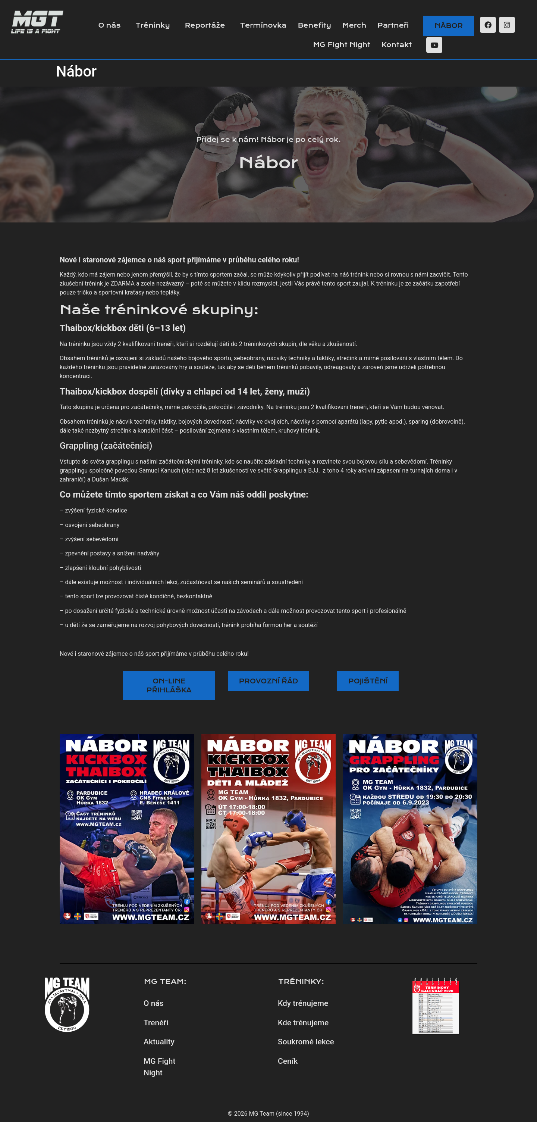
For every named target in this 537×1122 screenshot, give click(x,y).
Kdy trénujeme (303, 1003)
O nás (109, 25)
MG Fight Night (341, 45)
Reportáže (205, 25)
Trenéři (156, 1022)
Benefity (314, 25)
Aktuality (159, 1041)
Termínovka (263, 25)
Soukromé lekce (306, 1041)
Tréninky (153, 25)
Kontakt (396, 45)
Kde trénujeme (303, 1022)
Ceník (288, 1061)
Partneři (393, 25)
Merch (354, 25)
